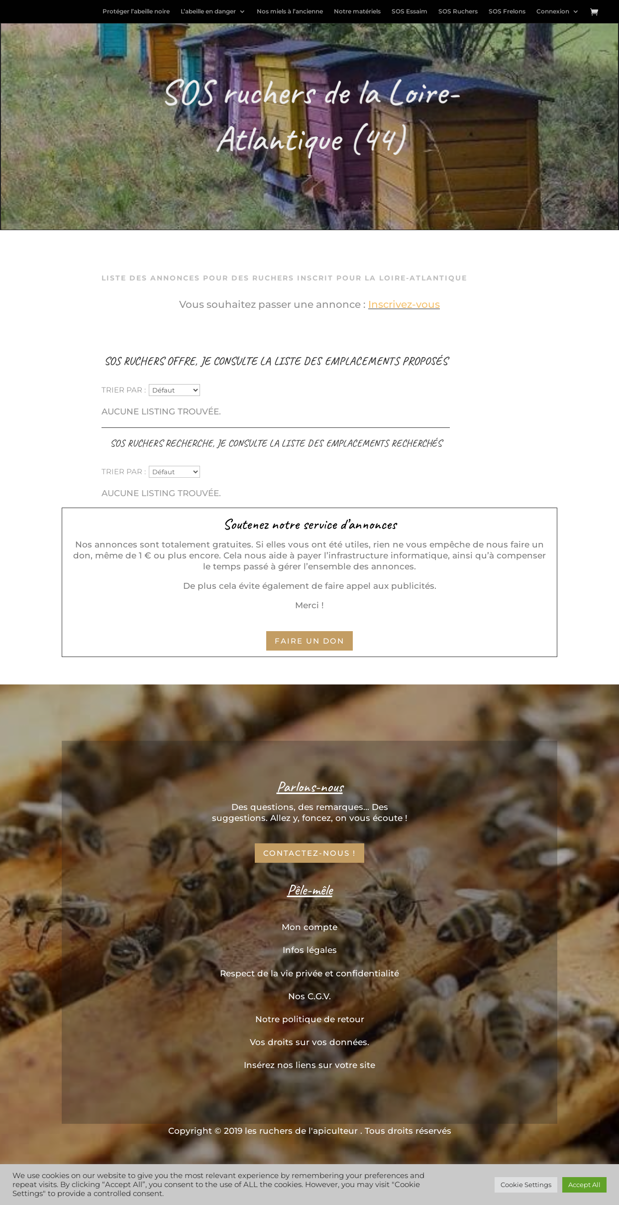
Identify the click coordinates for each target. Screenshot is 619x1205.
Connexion (552, 11)
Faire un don (309, 641)
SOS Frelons (507, 11)
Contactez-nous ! (309, 853)
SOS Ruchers (458, 11)
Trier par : (124, 389)
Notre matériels (357, 11)
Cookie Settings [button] (526, 1185)
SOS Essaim (409, 11)
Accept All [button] (584, 1185)
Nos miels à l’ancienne (290, 11)
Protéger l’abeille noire (136, 11)
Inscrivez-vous (404, 304)
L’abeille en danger (208, 11)
